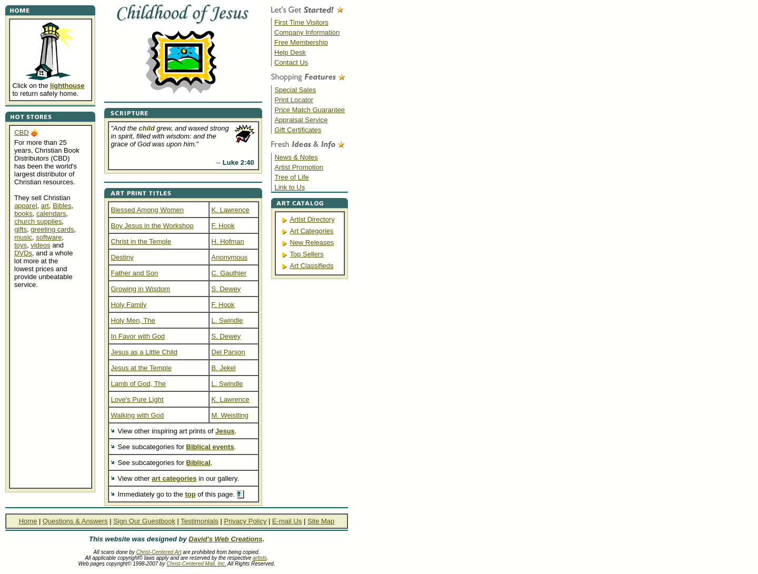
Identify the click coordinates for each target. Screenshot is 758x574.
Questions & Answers (75, 521)
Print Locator (293, 100)
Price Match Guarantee (309, 110)
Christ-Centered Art (159, 552)
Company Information (307, 32)
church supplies (38, 221)
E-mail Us (287, 521)
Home (28, 521)
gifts (20, 229)
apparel (25, 206)
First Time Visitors (301, 22)
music (23, 237)
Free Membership (301, 42)
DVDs (23, 253)
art (45, 206)
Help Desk (290, 52)
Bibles (62, 206)
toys (20, 245)
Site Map (320, 521)
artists (260, 558)
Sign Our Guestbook (144, 521)
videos (41, 245)
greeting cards (52, 229)
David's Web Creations (225, 539)
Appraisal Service (300, 120)
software (49, 237)
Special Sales (295, 90)
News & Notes (295, 157)
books (23, 213)
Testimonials (199, 521)
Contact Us (291, 62)
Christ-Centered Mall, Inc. (196, 564)
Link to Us (289, 187)
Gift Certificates (297, 130)
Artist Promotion (298, 167)
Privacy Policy (245, 521)
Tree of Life (291, 177)
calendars (51, 213)
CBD (21, 132)
